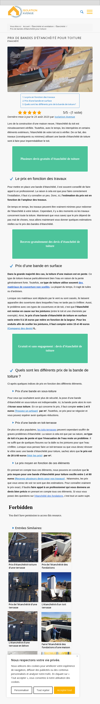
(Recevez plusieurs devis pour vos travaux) (40, 476)
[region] (43, 676)
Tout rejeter (43, 690)
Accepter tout (64, 690)
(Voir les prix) (34, 453)
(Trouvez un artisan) (26, 408)
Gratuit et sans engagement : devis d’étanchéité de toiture (50, 346)
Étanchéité (13, 41)
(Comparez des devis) (20, 327)
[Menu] (88, 11)
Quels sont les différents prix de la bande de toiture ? (50, 104)
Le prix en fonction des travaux (39, 97)
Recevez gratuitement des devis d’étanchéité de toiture (50, 242)
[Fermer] (77, 656)
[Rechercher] (80, 11)
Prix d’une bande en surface (38, 100)
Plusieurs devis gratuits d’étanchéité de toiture (50, 158)
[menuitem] (80, 11)
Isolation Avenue (65, 116)
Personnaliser (21, 690)
